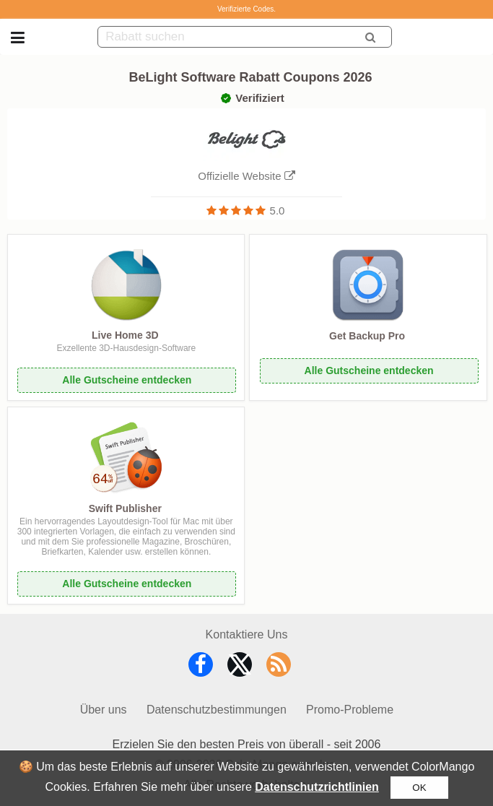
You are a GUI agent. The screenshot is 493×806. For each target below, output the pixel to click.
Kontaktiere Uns (247, 634)
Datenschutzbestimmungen (217, 709)
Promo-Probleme (349, 709)
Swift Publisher (125, 508)
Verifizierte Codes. (246, 9)
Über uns (103, 709)
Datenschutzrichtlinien (317, 787)
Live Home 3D (125, 335)
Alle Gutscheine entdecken (126, 380)
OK (419, 787)
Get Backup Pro (367, 336)
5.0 (277, 210)
